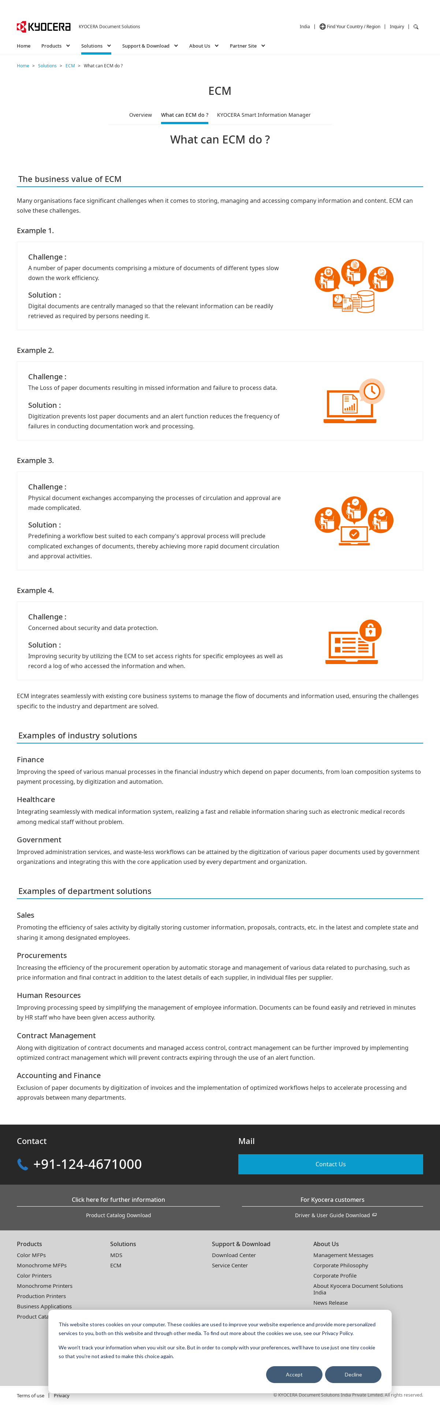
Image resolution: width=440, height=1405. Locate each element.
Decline (353, 1374)
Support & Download (241, 1244)
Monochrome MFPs (42, 1265)
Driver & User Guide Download (332, 1215)
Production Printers (41, 1296)
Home (23, 45)
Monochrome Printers (44, 1285)
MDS (116, 1255)
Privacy (62, 1395)
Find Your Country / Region (353, 26)
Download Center (234, 1255)
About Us (326, 1244)
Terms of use (30, 1395)
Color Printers (34, 1275)
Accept (294, 1374)
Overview (140, 114)
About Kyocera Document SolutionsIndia (358, 1289)
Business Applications (44, 1306)
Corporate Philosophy (340, 1265)
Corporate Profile (335, 1275)
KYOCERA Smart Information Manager (264, 114)
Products (29, 1244)
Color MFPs (31, 1255)
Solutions (123, 1244)
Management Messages (343, 1255)
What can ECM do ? (184, 114)
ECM (116, 1265)
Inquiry (397, 26)
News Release (330, 1302)
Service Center (230, 1265)
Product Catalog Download (118, 1215)
